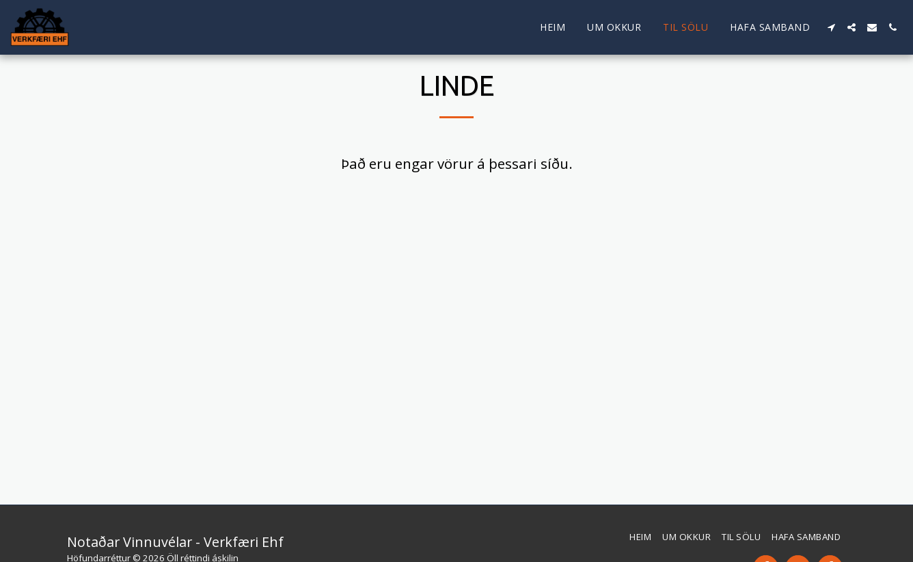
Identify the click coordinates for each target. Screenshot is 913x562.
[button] (831, 27)
